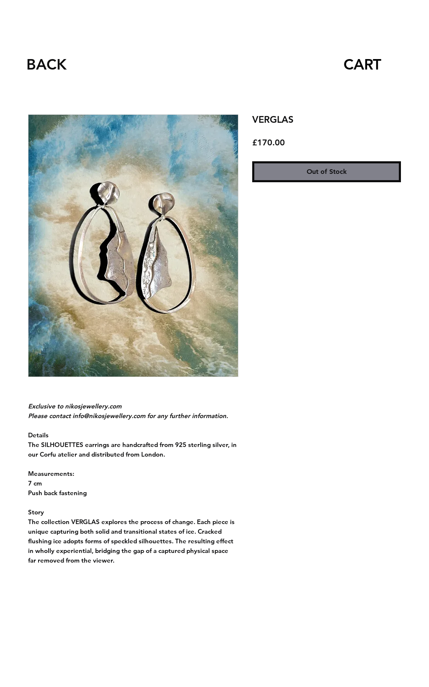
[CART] (362, 64)
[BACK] (46, 64)
